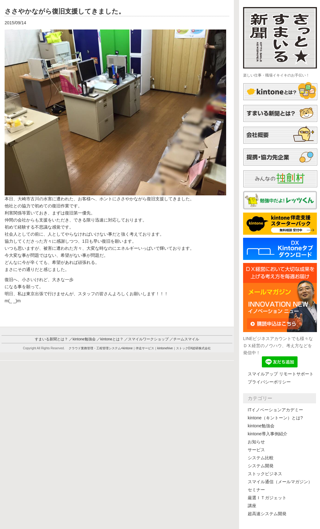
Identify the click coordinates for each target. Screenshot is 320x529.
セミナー (256, 489)
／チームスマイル (184, 339)
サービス (256, 449)
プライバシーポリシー (269, 381)
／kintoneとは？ (110, 339)
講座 (252, 505)
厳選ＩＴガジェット (267, 497)
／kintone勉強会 (82, 339)
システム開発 (261, 465)
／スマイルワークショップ (146, 339)
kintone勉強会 (261, 425)
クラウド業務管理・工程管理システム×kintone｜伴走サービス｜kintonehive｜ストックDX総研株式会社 (140, 348)
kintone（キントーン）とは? (275, 417)
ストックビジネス (265, 473)
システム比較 (261, 457)
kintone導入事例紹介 (267, 433)
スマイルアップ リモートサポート (281, 373)
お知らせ (256, 441)
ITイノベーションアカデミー (275, 409)
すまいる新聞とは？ (51, 339)
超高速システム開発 (267, 513)
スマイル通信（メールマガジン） (280, 481)
